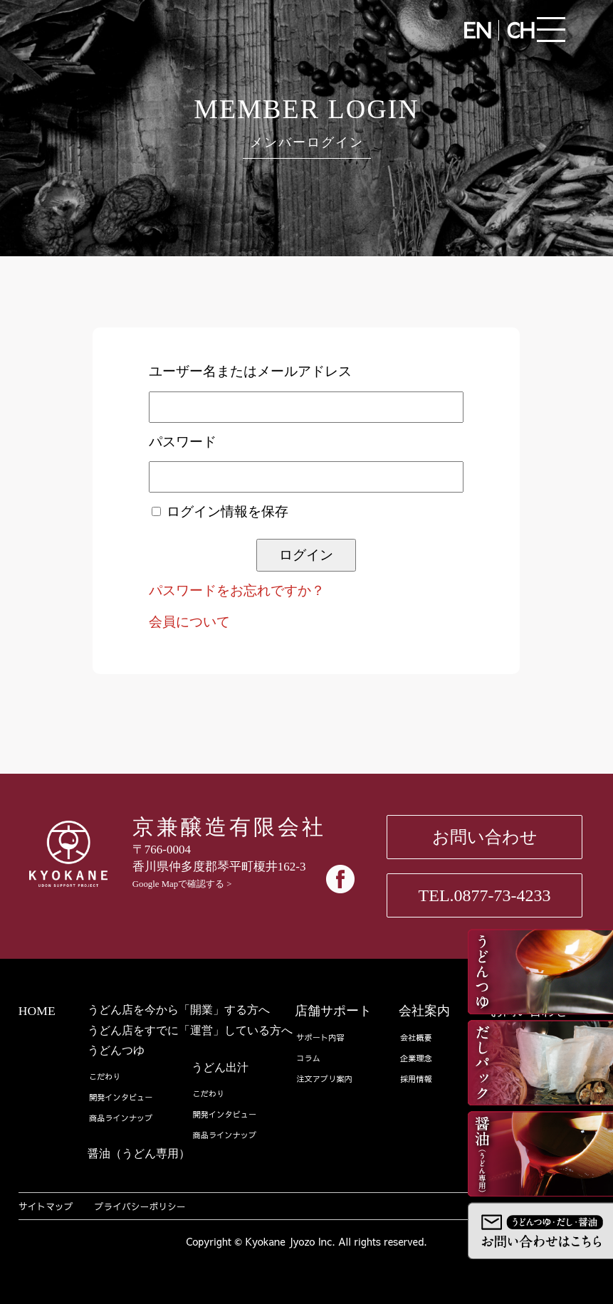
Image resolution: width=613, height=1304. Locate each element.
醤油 (139, 1153)
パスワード (182, 441)
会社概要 (416, 1037)
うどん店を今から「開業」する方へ (179, 1010)
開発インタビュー (121, 1097)
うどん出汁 (220, 1067)
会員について (189, 621)
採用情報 (416, 1078)
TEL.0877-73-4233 (485, 895)
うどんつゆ (116, 1050)
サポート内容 (320, 1037)
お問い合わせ (485, 837)
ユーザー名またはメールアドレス (250, 371)
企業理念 (416, 1058)
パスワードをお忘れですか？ (237, 590)
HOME (37, 1011)
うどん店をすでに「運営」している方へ (190, 1030)
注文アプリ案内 (324, 1078)
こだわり (105, 1076)
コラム (308, 1058)
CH (520, 30)
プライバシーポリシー (140, 1206)
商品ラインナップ (121, 1118)
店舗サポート (333, 1011)
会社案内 (424, 1011)
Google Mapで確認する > (182, 884)
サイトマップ (46, 1206)
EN (477, 30)
